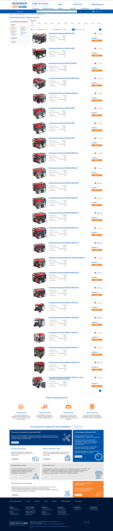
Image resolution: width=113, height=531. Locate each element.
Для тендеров (84, 503)
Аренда (60, 8)
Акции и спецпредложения (16, 503)
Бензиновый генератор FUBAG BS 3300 (59, 48)
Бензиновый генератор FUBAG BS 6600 (59, 123)
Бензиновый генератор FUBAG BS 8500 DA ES (61, 212)
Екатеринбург (93, 509)
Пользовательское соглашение (51, 527)
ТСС (23, 30)
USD (77, 29)
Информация (85, 8)
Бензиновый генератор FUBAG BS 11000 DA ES (62, 362)
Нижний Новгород (30, 513)
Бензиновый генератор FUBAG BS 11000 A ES (61, 347)
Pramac (24, 27)
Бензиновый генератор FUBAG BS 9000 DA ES (61, 287)
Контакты (97, 8)
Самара (44, 513)
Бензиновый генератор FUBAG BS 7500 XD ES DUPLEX (64, 257)
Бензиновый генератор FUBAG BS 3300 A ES (61, 93)
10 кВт (86, 23)
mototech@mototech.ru (97, 4)
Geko (13, 33)
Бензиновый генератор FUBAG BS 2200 (59, 33)
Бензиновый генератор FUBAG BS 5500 (59, 108)
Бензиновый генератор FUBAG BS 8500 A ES (61, 227)
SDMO (23, 29)
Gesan (14, 34)
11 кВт (93, 23)
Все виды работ (78, 426)
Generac (14, 31)
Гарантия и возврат (70, 503)
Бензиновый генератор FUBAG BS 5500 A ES (61, 153)
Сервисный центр (48, 8)
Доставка (58, 503)
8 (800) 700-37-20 (39, 4)
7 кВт (66, 23)
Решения (72, 8)
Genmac (24, 32)
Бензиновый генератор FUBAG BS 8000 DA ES (61, 242)
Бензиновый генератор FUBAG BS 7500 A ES (61, 197)
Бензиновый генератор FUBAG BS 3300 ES (60, 63)
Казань (11, 513)
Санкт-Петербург (30, 509)
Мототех (19, 4)
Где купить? (40, 503)
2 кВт (32, 23)
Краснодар (60, 509)
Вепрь (13, 27)
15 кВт (33, 25)
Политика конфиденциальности (37, 527)
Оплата (50, 503)
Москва (11, 509)
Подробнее (15, 442)
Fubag (13, 29)
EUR (80, 29)
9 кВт (79, 23)
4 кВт (46, 23)
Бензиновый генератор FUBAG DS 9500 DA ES (61, 317)
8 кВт (72, 23)
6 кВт (59, 23)
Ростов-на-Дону (62, 513)
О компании (35, 8)
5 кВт (52, 23)
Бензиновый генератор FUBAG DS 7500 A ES (61, 302)
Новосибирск (77, 509)
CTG (23, 34)
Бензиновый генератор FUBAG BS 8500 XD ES (61, 272)
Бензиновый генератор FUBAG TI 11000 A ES (61, 332)
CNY (83, 29)
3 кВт (39, 23)
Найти (81, 11)
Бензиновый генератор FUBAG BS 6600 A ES (61, 167)
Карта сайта (61, 527)
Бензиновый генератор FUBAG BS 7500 (59, 138)
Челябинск (44, 509)
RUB (73, 29)
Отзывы (30, 503)
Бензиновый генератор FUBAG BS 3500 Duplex (61, 78)
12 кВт (99, 23)
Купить (97, 40)
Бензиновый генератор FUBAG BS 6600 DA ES (61, 182)
